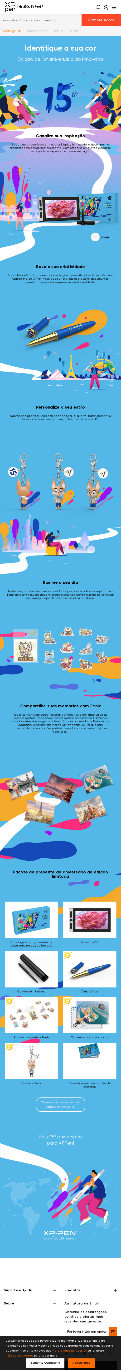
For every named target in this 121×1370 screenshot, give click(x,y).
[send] (113, 1331)
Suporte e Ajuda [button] (30, 1290)
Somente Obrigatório (45, 1362)
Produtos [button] (90, 1290)
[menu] (112, 7)
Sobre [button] (30, 1304)
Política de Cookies (19, 1355)
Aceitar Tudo (81, 1362)
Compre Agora (101, 20)
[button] (98, 7)
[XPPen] (24, 7)
